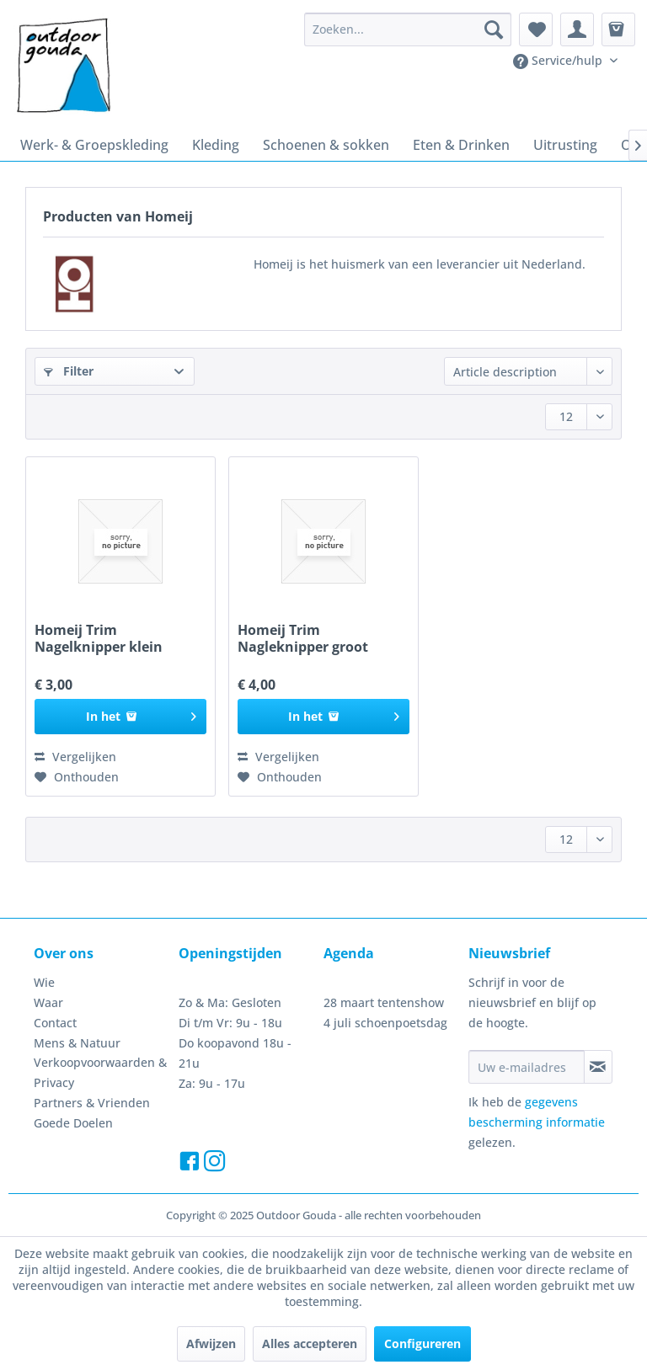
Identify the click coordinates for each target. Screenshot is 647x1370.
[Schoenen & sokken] (326, 145)
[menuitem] (407, 29)
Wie (44, 982)
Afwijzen (211, 1343)
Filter (69, 371)
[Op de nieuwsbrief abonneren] (598, 1067)
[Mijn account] (577, 29)
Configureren (422, 1343)
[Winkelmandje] (618, 29)
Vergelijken (75, 757)
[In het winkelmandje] (120, 716)
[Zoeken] (493, 29)
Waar (48, 1002)
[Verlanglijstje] (536, 29)
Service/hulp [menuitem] (559, 60)
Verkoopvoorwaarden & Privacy (100, 1072)
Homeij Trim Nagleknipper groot (303, 638)
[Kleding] (215, 145)
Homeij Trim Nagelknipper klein (99, 638)
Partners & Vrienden (92, 1103)
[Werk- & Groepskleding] (94, 145)
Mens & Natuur (77, 1043)
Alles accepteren (309, 1343)
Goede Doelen (73, 1123)
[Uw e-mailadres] (526, 1067)
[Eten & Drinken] (461, 145)
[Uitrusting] (565, 145)
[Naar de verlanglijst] (77, 777)
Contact (55, 1023)
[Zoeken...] (407, 29)
